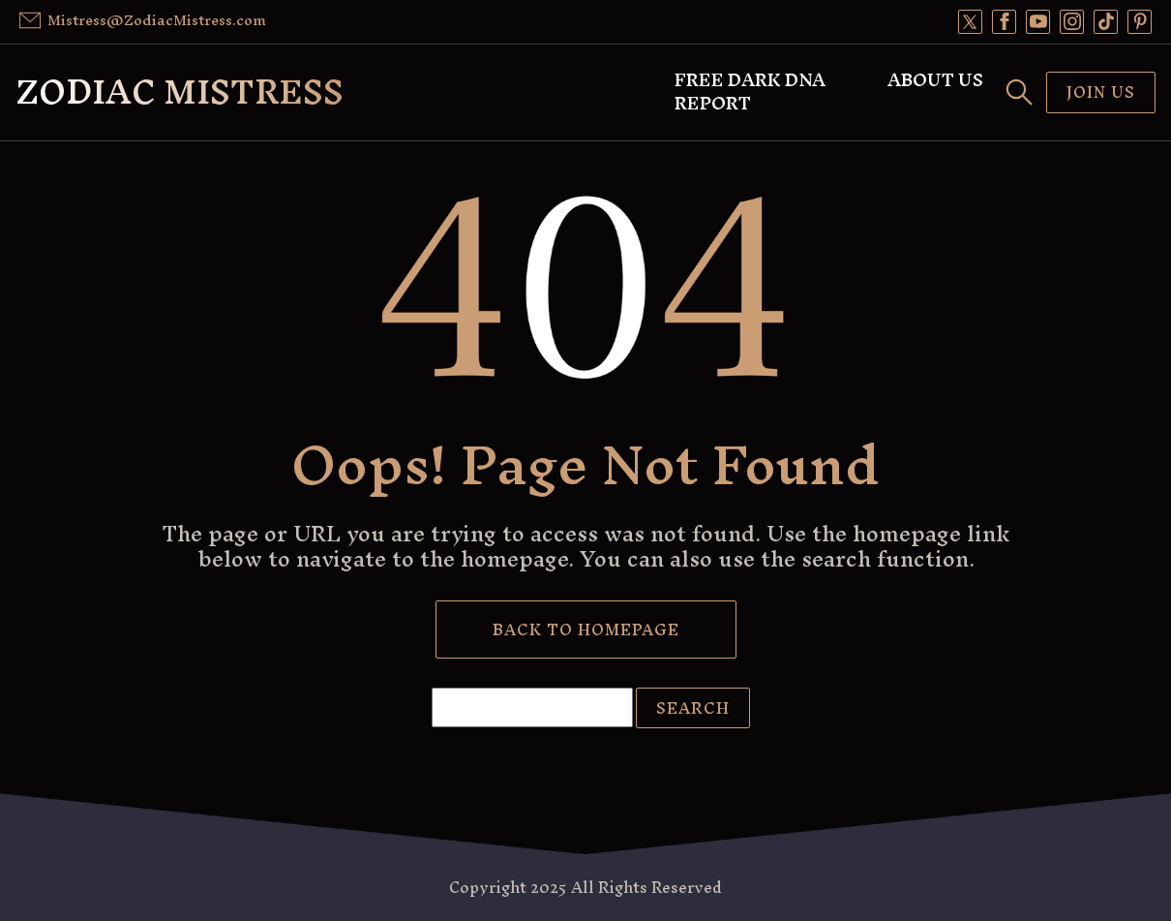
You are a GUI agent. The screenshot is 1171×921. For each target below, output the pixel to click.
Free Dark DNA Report (750, 92)
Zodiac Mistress (179, 91)
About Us (935, 81)
